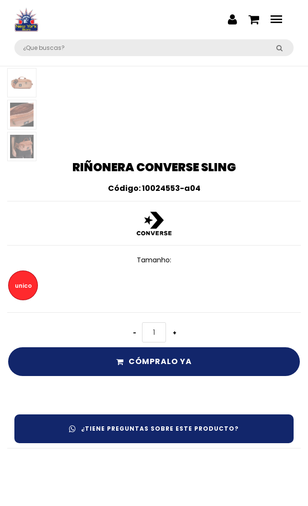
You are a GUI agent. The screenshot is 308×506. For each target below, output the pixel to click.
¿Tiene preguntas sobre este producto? (154, 428)
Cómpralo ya (154, 361)
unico (23, 286)
